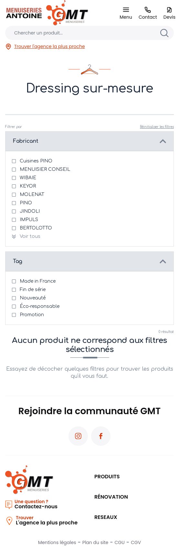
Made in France (38, 281)
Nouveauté (33, 298)
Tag (17, 261)
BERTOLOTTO (36, 228)
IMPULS (29, 219)
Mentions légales (57, 542)
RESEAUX (105, 517)
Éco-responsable (39, 306)
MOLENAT (32, 194)
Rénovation (111, 497)
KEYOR (28, 186)
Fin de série (33, 289)
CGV (136, 542)
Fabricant (25, 141)
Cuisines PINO (36, 161)
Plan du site (95, 542)
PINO (26, 202)
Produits (107, 476)
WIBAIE (28, 177)
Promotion (32, 314)
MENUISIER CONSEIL (45, 169)
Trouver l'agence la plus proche (45, 46)
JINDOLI (30, 211)
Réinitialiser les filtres (157, 127)
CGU (120, 542)
